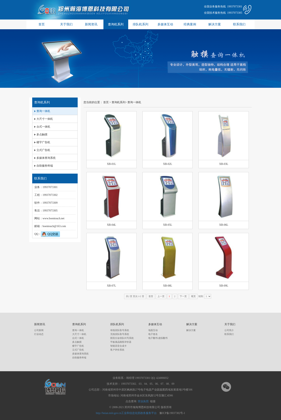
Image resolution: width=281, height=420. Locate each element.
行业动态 (39, 334)
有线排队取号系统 (119, 330)
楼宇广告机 (78, 346)
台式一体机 (78, 338)
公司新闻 (39, 330)
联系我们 (239, 24)
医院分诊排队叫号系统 (122, 338)
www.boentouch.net (53, 218)
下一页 (183, 296)
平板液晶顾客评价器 (120, 342)
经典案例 (190, 24)
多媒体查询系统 (80, 353)
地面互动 (153, 330)
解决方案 (214, 24)
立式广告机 (78, 349)
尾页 (193, 296)
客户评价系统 (117, 349)
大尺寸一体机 (79, 334)
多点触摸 (77, 342)
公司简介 (229, 330)
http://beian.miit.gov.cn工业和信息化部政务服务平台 (126, 413)
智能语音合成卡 (118, 346)
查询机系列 (116, 24)
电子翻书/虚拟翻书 (158, 338)
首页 (41, 24)
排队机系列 (140, 24)
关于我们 (66, 24)
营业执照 (143, 401)
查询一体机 (134, 102)
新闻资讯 (91, 24)
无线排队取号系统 (119, 334)
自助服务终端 (79, 357)
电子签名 (153, 334)
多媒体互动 (165, 24)
